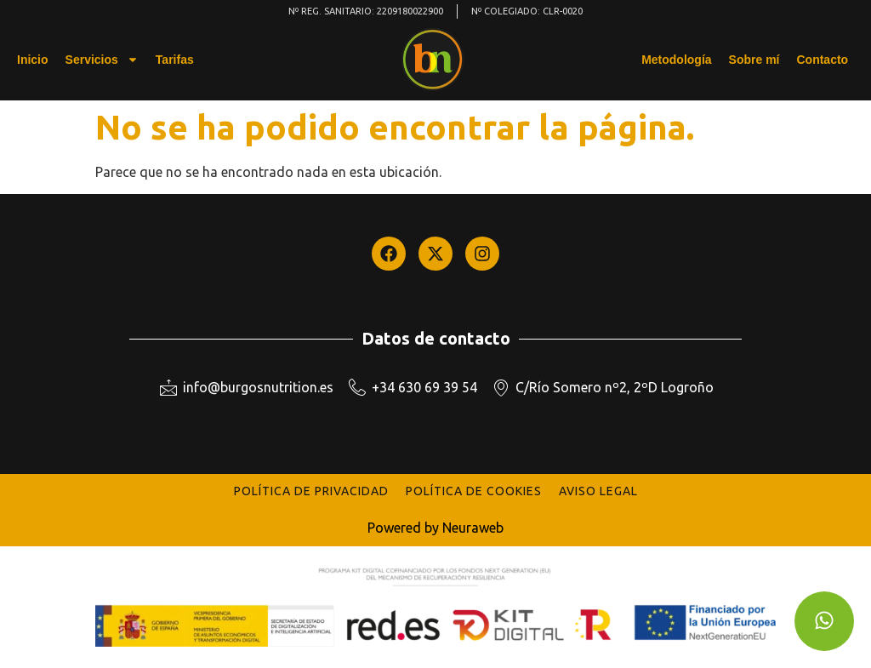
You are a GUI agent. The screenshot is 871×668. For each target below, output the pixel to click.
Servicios (102, 59)
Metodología (676, 59)
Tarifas (175, 59)
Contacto (822, 59)
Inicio (32, 59)
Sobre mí (754, 59)
